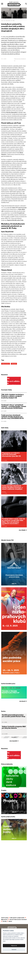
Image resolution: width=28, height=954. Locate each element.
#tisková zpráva (5, 363)
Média (13, 20)
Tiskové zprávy (7, 20)
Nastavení (14, 949)
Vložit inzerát (14, 796)
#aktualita (14, 363)
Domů (2, 20)
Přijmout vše (14, 945)
